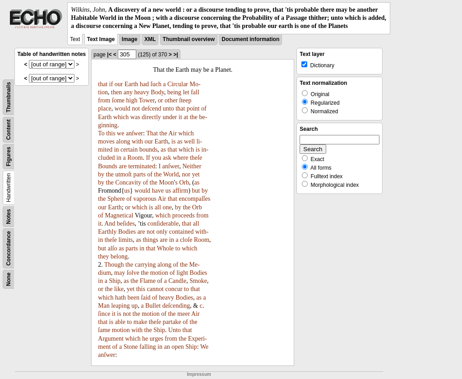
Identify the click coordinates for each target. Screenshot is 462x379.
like (119, 289)
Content (8, 129)
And (109, 223)
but (196, 190)
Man (104, 305)
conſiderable (163, 223)
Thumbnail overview (189, 39)
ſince (104, 313)
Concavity (128, 182)
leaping (120, 305)
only (161, 231)
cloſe (186, 239)
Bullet (153, 305)
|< (109, 54)
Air (172, 133)
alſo (112, 248)
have (158, 190)
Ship (114, 280)
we (120, 133)
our (119, 84)
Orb (184, 182)
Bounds (107, 166)
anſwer (134, 133)
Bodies (127, 231)
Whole (165, 248)
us (126, 190)
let (186, 92)
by (101, 174)
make (140, 322)
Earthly (107, 231)
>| (175, 54)
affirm (180, 190)
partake (171, 322)
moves (106, 141)
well (189, 141)
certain (129, 149)
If (148, 157)
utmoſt (123, 174)
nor (186, 174)
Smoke (198, 280)
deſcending (176, 305)
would (122, 108)
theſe (196, 157)
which (121, 117)
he (145, 338)
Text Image (101, 39)
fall (195, 92)
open (177, 346)
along (123, 141)
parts (139, 174)
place (104, 108)
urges (156, 338)
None (8, 279)
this (110, 133)
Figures (8, 156)
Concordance (8, 248)
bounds (148, 149)
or (160, 100)
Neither (191, 166)
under (169, 117)
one (166, 207)
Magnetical (119, 215)
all (158, 207)
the (194, 117)
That (152, 133)
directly (151, 117)
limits (125, 239)
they (103, 256)
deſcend (152, 108)
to (178, 248)
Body (157, 92)
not (136, 108)
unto (168, 108)
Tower (147, 100)
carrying (145, 264)
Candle (177, 280)
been (133, 297)
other (171, 100)
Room (135, 157)
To (101, 133)
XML (150, 39)
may (119, 272)
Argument (111, 338)
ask (167, 157)
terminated (141, 166)
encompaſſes (194, 198)
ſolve (133, 272)
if (111, 84)
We (204, 346)
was (135, 117)
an (167, 346)
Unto (174, 330)
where (180, 157)
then (116, 92)
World (171, 174)
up (134, 305)
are (123, 166)
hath (120, 297)
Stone (131, 346)
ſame (104, 330)
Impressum (199, 374)
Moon (166, 182)
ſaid (146, 297)
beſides (126, 223)
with (137, 141)
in (116, 149)
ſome (118, 100)
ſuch (156, 84)
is (173, 141)
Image (130, 39)
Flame (148, 280)
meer (183, 313)
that (102, 84)
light (182, 272)
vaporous (144, 198)
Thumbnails (8, 97)
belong (119, 256)
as (180, 141)
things (150, 239)
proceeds (183, 215)
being (174, 92)
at (186, 117)
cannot (155, 289)
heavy (141, 92)
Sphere (116, 198)
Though (114, 264)
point (193, 108)
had (144, 84)
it (180, 117)
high (132, 100)
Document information (250, 39)
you (156, 157)
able (120, 322)
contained (181, 231)
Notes (8, 216)
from (104, 100)
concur (173, 289)
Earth (131, 84)
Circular (177, 84)
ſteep (185, 100)
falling (147, 346)
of (204, 108)
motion (159, 272)
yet (196, 174)
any (128, 92)
